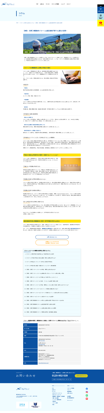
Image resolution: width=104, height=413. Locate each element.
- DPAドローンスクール (56, 390)
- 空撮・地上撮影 (55, 393)
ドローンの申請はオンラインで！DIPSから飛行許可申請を (39, 257)
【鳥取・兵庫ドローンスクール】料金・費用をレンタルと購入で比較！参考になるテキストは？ (47, 280)
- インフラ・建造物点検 (56, 395)
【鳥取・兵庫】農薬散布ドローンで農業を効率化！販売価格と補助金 (41, 307)
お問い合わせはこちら (40, 237)
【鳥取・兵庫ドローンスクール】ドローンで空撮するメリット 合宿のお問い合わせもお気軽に (47, 288)
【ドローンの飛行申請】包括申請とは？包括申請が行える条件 (40, 249)
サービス (35, 4)
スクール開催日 (101, 17)
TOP (24, 4)
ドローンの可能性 (42, 4)
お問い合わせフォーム (81, 371)
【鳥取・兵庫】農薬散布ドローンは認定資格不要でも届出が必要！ (49, 22)
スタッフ (55, 4)
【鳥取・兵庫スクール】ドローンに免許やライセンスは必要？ (40, 291)
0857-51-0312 (42, 335)
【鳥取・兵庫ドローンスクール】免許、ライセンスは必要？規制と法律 (42, 276)
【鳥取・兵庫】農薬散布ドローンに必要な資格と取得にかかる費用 (41, 303)
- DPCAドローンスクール (57, 388)
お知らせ (29, 4)
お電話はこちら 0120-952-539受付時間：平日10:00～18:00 (64, 237)
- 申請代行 (54, 396)
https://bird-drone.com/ (44, 358)
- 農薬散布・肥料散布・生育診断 (58, 391)
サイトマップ (69, 395)
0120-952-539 (42, 339)
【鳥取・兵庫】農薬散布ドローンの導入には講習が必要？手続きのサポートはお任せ (45, 295)
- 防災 (53, 400)
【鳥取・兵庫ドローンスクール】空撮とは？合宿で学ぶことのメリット (42, 272)
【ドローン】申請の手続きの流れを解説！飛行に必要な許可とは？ (41, 253)
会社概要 (69, 391)
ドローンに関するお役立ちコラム (27, 22)
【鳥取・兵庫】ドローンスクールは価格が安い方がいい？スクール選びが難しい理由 (45, 268)
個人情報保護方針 (70, 393)
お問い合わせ (100, 10)
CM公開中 (101, 23)
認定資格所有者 (75, 228)
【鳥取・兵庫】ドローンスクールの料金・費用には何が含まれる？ (41, 264)
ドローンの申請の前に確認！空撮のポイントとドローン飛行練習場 (41, 261)
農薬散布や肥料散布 (47, 228)
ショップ (50, 4)
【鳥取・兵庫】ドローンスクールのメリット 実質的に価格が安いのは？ (42, 284)
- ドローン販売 (55, 398)
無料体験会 (100, 4)
